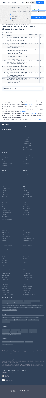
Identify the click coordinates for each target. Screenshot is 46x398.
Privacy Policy (4, 372)
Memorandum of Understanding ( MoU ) (30, 247)
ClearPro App (4, 196)
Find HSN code (26, 284)
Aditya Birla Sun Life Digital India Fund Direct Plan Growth (31, 305)
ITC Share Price (6, 332)
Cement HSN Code (26, 206)
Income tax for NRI (26, 163)
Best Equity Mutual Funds (7, 344)
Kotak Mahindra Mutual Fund (8, 319)
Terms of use (10, 372)
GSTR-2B (4, 238)
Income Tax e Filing (5, 157)
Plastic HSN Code (26, 210)
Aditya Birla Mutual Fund (33, 319)
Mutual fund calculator (6, 273)
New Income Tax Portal (27, 234)
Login (33, 2)
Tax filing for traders (6, 206)
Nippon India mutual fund (16, 317)
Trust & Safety (25, 147)
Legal (28, 390)
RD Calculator (4, 286)
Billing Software (26, 192)
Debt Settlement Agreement (28, 258)
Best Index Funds (29, 342)
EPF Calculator (26, 292)
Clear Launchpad (5, 208)
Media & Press (26, 133)
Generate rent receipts (27, 275)
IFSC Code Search (26, 273)
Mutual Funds (4, 165)
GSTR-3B (4, 240)
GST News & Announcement (7, 230)
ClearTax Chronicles (27, 143)
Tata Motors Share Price (23, 332)
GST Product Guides (27, 145)
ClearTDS (4, 192)
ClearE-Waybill (26, 174)
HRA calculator (5, 284)
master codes (29, 104)
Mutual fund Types (5, 249)
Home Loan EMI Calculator (28, 277)
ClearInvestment (5, 159)
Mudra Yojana (26, 249)
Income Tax (25, 159)
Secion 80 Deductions (27, 161)
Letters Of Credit (26, 262)
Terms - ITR (11, 391)
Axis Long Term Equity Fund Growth (9, 309)
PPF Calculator (26, 269)
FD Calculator (4, 288)
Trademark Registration (6, 210)
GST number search (27, 271)
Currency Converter (5, 292)
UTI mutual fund (35, 317)
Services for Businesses (27, 196)
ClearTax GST (33, 113)
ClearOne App (26, 198)
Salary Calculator (26, 290)
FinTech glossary (26, 141)
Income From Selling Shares (28, 238)
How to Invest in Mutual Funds (7, 247)
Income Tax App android (28, 157)
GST (3, 172)
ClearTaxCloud (5, 194)
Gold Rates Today (5, 290)
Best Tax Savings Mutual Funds (18, 342)
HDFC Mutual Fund (26, 317)
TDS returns (4, 214)
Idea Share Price (6, 334)
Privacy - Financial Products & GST (24, 392)
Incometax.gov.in (26, 236)
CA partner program (6, 188)
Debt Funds (4, 256)
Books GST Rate (26, 214)
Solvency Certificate (27, 256)
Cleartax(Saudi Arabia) (27, 149)
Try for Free (40, 2)
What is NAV (4, 262)
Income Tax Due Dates (27, 240)
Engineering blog (26, 137)
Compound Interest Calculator (8, 294)
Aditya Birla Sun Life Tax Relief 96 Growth (10, 305)
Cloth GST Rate (26, 212)
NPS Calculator (38, 119)
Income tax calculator (6, 269)
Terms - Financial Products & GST (15, 392)
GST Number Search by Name (29, 294)
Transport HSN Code (27, 208)
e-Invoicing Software (27, 176)
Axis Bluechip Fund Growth (8, 303)
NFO (3, 258)
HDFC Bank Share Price (15, 334)
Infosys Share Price (33, 332)
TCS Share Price (14, 332)
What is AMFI (4, 260)
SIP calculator (4, 277)
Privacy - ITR (20, 391)
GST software (4, 176)
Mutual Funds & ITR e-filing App (8, 163)
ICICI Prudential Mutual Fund (21, 319)
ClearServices (4, 161)
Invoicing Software (26, 194)
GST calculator (5, 279)
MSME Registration (5, 216)
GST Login (4, 174)
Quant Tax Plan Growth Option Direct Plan (11, 307)
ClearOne (25, 190)
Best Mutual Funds (6, 342)
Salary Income (26, 230)
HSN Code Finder (26, 204)
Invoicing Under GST (6, 236)
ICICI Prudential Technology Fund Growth (23, 303)
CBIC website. (23, 111)
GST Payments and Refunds (7, 234)
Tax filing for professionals (7, 204)
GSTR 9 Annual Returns (6, 232)
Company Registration (6, 212)
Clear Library (25, 139)
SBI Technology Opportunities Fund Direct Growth (30, 307)
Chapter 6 (12, 32)
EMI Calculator (5, 271)
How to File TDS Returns (27, 232)
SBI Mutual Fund (6, 317)
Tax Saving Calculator (27, 286)
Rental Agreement (26, 260)
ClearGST (25, 172)
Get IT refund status (27, 288)
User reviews (25, 135)
